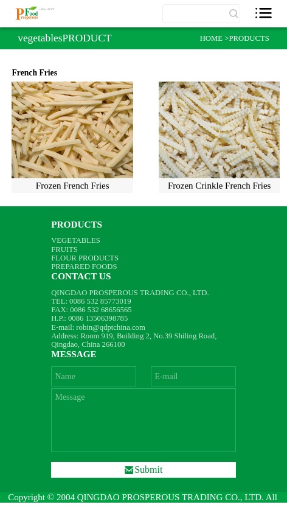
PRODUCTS (249, 38)
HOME (212, 38)
